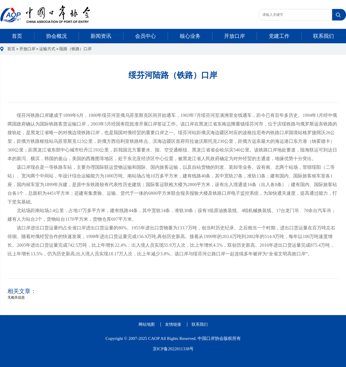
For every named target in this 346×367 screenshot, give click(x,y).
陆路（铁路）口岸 (75, 49)
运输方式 (47, 49)
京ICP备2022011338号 (173, 349)
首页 (17, 36)
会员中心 (145, 36)
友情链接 (173, 324)
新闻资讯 (100, 36)
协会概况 (56, 36)
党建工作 (279, 36)
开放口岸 (234, 36)
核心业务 (190, 36)
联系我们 (323, 36)
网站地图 (147, 324)
